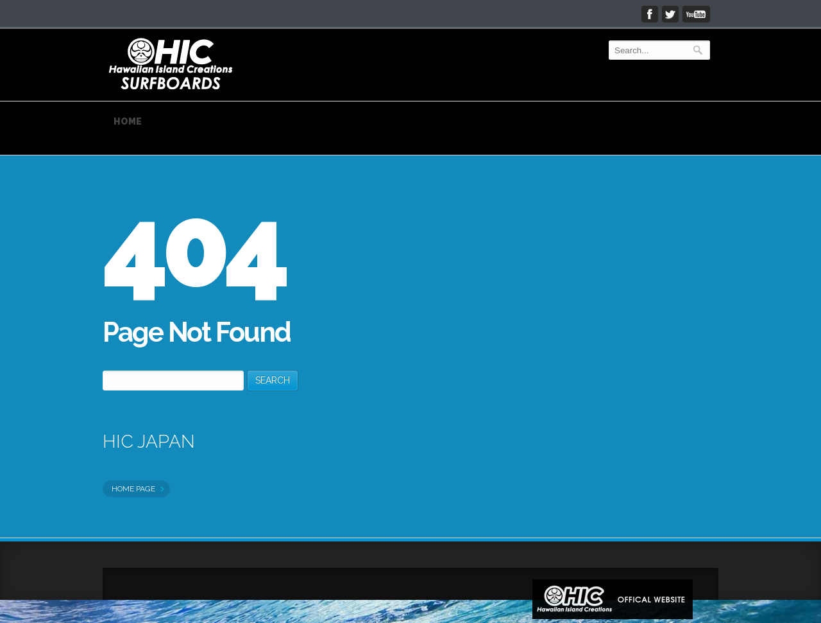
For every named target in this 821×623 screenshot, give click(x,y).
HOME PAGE (134, 488)
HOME (128, 121)
